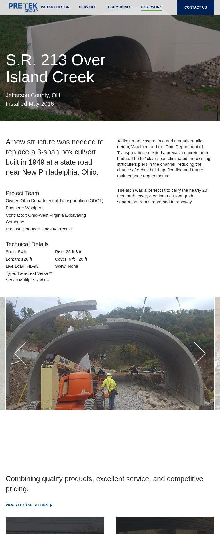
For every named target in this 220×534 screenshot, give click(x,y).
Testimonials (118, 11)
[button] (20, 353)
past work (151, 11)
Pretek (20, 11)
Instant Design (55, 11)
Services (87, 11)
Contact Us (195, 11)
